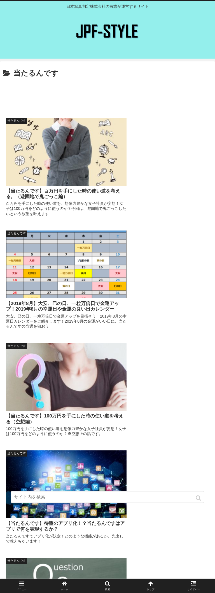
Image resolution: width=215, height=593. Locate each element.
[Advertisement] (107, 95)
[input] (107, 497)
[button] (198, 498)
